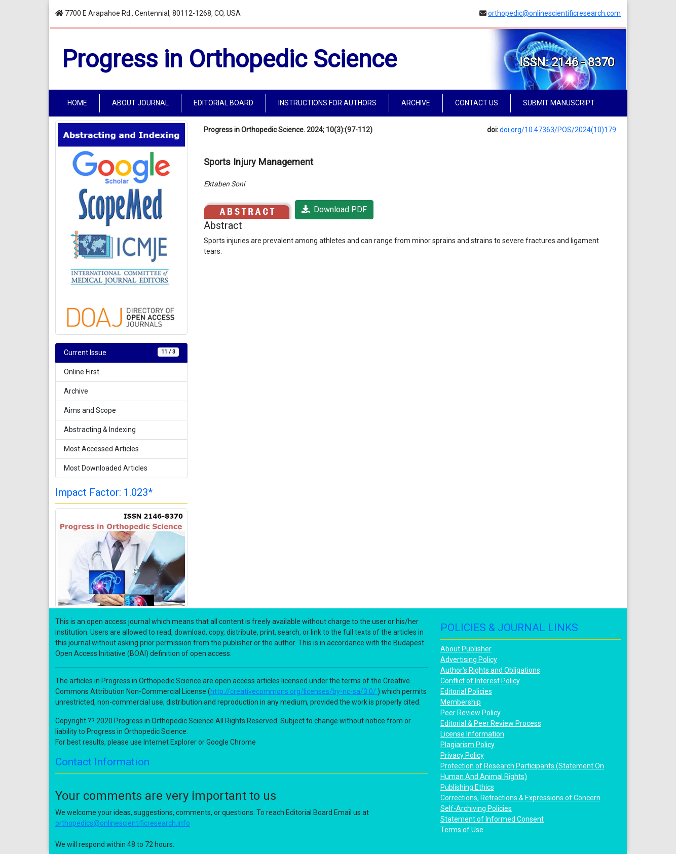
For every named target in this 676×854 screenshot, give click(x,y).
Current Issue (121, 352)
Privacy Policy (462, 755)
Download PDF (334, 209)
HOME (79, 102)
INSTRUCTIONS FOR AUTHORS (327, 103)
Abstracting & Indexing (100, 429)
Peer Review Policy (470, 713)
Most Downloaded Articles (105, 468)
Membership (460, 702)
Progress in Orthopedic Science (229, 59)
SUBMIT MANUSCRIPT (559, 103)
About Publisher (466, 649)
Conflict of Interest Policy (480, 681)
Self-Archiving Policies (476, 808)
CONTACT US (476, 103)
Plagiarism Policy (467, 745)
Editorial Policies (466, 691)
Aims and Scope (90, 410)
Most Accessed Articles (101, 449)
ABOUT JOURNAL (140, 103)
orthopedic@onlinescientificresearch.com (554, 13)
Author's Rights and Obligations (490, 670)
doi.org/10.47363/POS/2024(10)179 (558, 130)
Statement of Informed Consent (492, 819)
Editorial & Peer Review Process (490, 723)
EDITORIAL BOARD (223, 103)
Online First (81, 372)
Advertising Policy (468, 659)
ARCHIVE (415, 103)
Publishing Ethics (467, 787)
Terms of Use (461, 830)
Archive (76, 391)
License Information (472, 734)
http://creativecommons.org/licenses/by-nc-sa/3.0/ (294, 691)
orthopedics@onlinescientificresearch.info (122, 823)
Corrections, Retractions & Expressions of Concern (520, 798)
